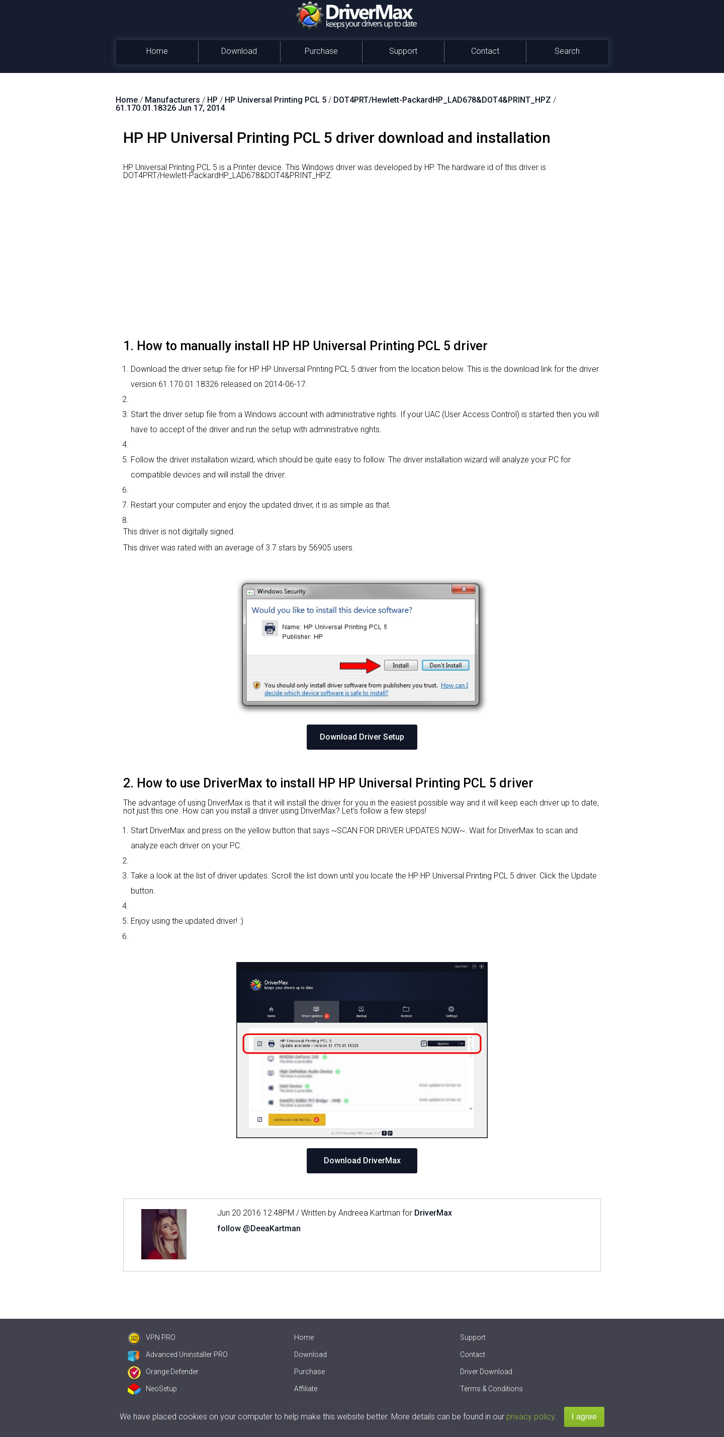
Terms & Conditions (491, 1388)
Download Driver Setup (362, 737)
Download (239, 51)
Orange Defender (163, 1371)
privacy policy (530, 1416)
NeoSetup (152, 1388)
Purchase (321, 51)
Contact (485, 51)
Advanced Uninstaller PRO (178, 1354)
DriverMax (433, 1213)
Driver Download (486, 1371)
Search (567, 51)
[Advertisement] (362, 263)
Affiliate (305, 1388)
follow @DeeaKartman (259, 1228)
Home (157, 51)
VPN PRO (151, 1337)
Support (403, 51)
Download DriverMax (362, 1160)
